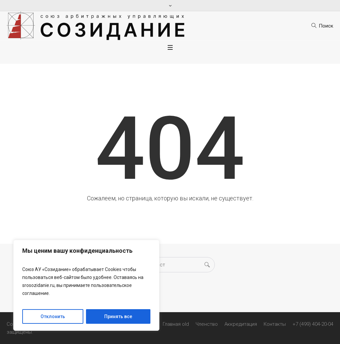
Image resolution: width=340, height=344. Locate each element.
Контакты (275, 324)
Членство (207, 324)
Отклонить (53, 316)
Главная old (176, 324)
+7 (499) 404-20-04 (313, 324)
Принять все (118, 316)
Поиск (326, 26)
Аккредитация (240, 324)
